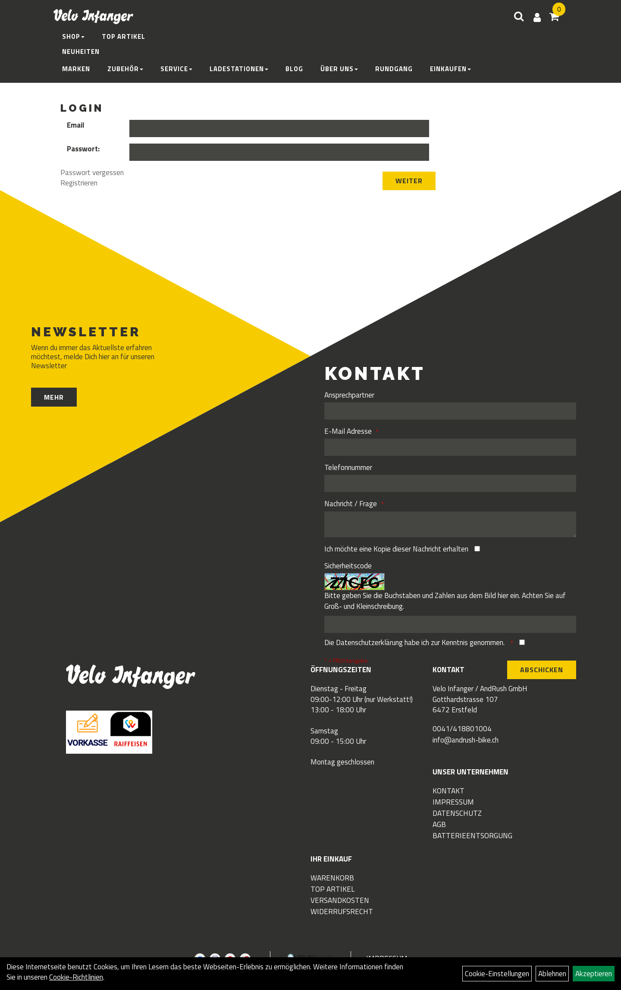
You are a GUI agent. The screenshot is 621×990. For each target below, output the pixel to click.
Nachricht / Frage (350, 503)
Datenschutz (457, 813)
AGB (439, 824)
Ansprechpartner (349, 395)
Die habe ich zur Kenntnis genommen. (415, 642)
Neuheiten (81, 51)
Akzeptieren (593, 973)
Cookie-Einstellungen (497, 973)
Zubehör (125, 69)
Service (176, 69)
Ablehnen (552, 973)
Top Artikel (123, 36)
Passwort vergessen (92, 172)
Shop (73, 36)
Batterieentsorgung (472, 835)
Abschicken (541, 669)
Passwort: (83, 149)
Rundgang (394, 69)
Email (75, 125)
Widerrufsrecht (341, 911)
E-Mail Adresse (348, 431)
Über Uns (339, 69)
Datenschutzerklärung (369, 642)
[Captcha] (450, 624)
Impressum (453, 802)
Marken (76, 69)
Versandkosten (339, 900)
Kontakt (448, 791)
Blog (294, 69)
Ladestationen (239, 69)
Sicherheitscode (348, 566)
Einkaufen (450, 69)
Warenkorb (332, 878)
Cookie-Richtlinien (76, 977)
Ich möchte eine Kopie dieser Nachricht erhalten (396, 549)
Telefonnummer (348, 467)
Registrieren (78, 182)
